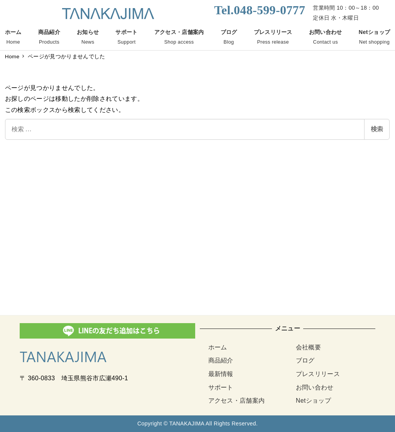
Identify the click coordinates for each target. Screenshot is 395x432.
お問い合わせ (315, 387)
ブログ (305, 360)
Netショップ (313, 400)
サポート (220, 387)
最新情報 (220, 374)
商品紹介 (220, 360)
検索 (377, 129)
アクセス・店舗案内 (236, 400)
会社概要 (308, 347)
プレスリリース (318, 374)
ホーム (217, 347)
